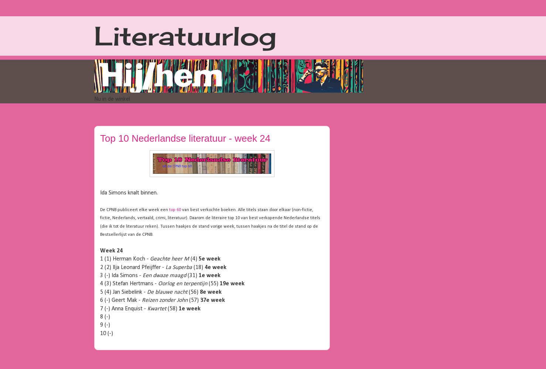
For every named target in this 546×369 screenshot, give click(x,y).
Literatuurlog (185, 36)
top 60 (175, 210)
